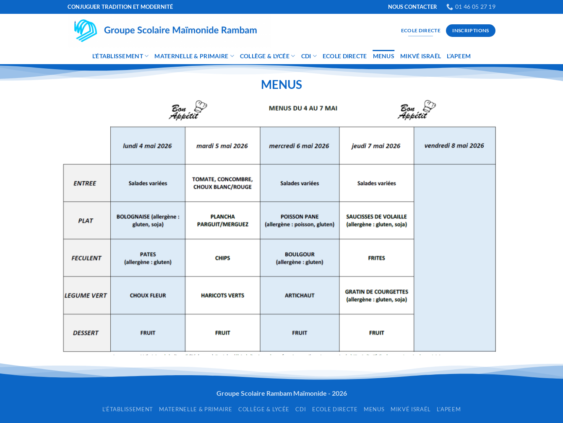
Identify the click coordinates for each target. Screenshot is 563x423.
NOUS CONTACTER (412, 6)
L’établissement (120, 56)
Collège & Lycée (267, 56)
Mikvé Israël (420, 56)
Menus (383, 56)
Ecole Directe (345, 56)
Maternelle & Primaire (194, 56)
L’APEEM (459, 56)
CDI (309, 56)
